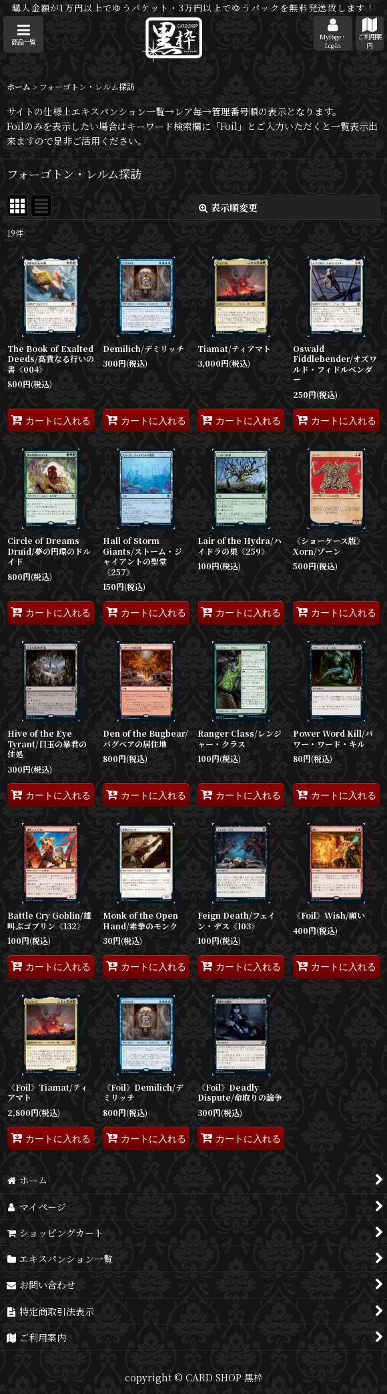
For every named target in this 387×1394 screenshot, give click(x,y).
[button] (23, 34)
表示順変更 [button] (228, 207)
